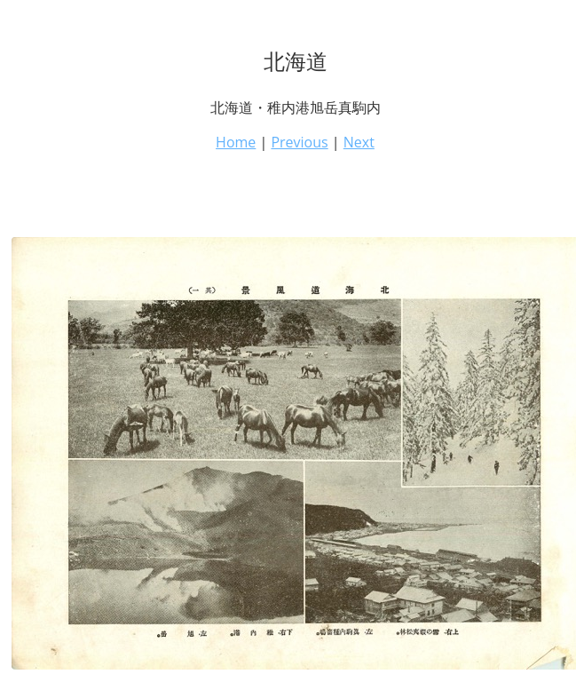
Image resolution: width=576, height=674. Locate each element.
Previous (299, 142)
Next (359, 142)
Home (236, 142)
